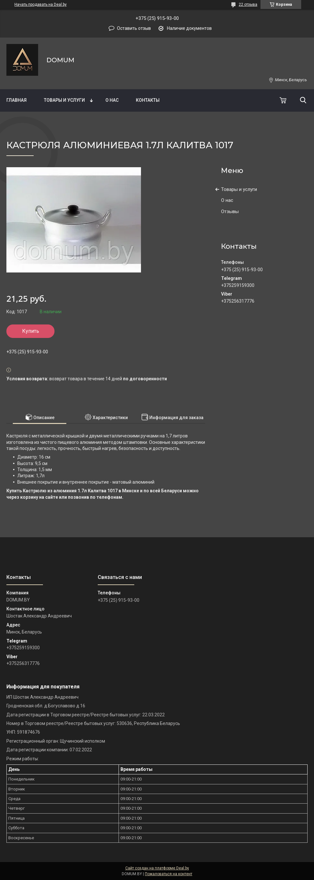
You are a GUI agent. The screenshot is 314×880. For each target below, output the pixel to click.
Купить (30, 331)
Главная (16, 100)
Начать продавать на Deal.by (40, 4)
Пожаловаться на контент (168, 874)
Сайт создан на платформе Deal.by (157, 868)
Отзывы (230, 211)
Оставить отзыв (134, 28)
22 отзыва (248, 4)
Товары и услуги (64, 100)
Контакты (148, 100)
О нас (112, 100)
